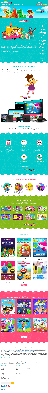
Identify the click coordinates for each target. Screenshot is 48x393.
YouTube (19, 362)
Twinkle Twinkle (24, 350)
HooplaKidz (11, 344)
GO (12, 386)
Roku (30, 362)
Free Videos (10, 4)
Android (17, 380)
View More (24, 287)
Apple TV (26, 362)
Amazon (22, 362)
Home (2, 379)
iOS (16, 378)
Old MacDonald (6, 350)
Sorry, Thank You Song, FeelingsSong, (40, 348)
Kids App (2, 389)
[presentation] (1, 12)
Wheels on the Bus (12, 350)
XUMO (28, 370)
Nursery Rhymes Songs (5, 391)
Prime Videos (17, 4)
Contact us (3, 388)
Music (22, 4)
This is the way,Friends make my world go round (9, 349)
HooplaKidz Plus (4, 4)
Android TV (18, 382)
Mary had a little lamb (31, 350)
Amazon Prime (18, 383)
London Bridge (18, 350)
